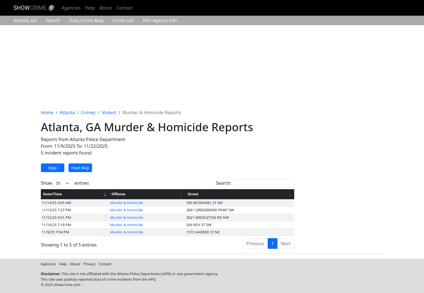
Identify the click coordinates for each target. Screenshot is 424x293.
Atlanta (25, 20)
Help (90, 8)
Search (53, 20)
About (105, 8)
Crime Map (86, 20)
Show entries (65, 183)
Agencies (71, 8)
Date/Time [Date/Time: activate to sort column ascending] (52, 193)
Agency (159, 20)
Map (52, 167)
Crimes (88, 112)
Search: (255, 183)
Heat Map (80, 167)
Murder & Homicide (126, 202)
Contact (124, 8)
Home (47, 112)
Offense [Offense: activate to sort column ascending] (119, 193)
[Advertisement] (212, 67)
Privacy (89, 263)
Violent (109, 112)
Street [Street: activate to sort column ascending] (193, 193)
